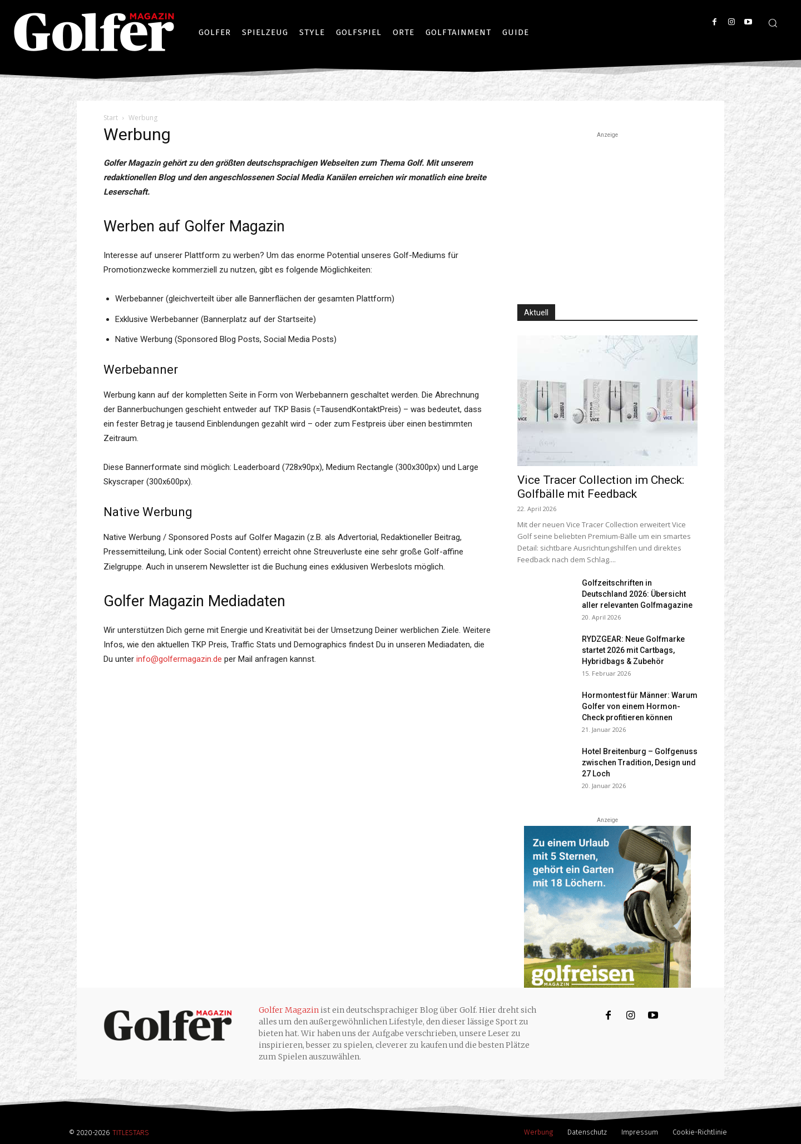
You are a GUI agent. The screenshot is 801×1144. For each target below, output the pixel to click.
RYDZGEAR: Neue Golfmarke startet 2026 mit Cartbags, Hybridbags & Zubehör (633, 650)
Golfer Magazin (289, 1010)
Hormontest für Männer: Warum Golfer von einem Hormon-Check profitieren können (640, 706)
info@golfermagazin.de (179, 659)
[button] (773, 23)
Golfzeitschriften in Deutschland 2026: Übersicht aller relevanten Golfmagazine (637, 594)
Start (110, 117)
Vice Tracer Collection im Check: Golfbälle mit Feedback (600, 487)
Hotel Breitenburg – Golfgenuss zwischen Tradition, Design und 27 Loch (640, 762)
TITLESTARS (130, 1132)
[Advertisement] (607, 210)
